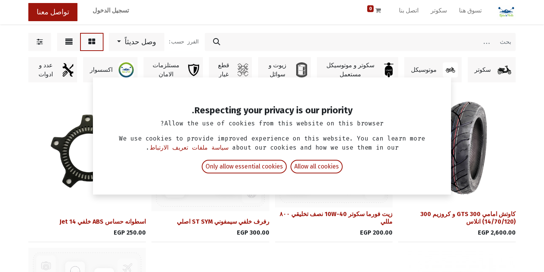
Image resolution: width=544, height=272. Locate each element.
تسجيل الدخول (111, 10)
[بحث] (217, 42)
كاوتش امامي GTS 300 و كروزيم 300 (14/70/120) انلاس (468, 217)
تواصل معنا (53, 12)
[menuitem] (470, 12)
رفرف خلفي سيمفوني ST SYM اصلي (223, 221)
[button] (136, 42)
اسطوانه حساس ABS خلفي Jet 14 (103, 221)
